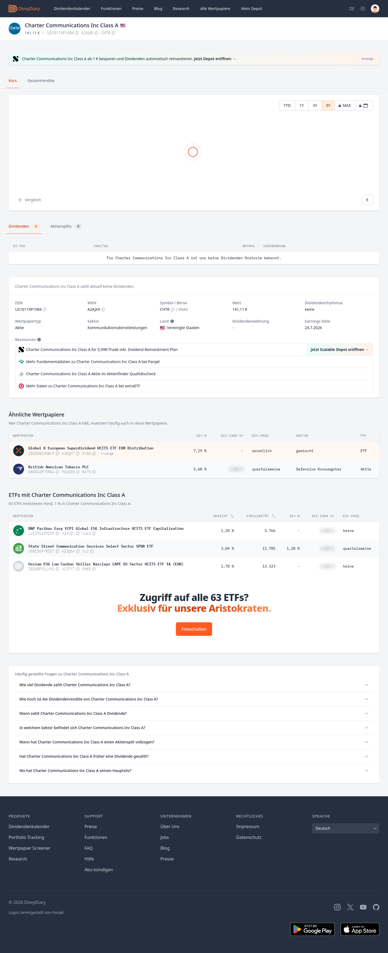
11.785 (268, 548)
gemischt (304, 450)
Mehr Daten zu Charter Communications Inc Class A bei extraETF (83, 385)
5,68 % (199, 469)
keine (348, 530)
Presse (167, 859)
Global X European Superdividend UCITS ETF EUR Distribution (90, 447)
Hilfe (89, 859)
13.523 (268, 566)
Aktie (366, 469)
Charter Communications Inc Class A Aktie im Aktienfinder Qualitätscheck (91, 373)
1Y (302, 105)
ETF (364, 450)
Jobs (164, 837)
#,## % (236, 469)
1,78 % (227, 566)
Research (18, 859)
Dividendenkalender (72, 8)
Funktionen (111, 8)
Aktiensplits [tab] (66, 226)
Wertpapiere (215, 8)
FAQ (89, 848)
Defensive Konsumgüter (318, 469)
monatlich (262, 450)
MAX (344, 105)
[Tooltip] (171, 321)
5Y (328, 105)
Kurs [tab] (13, 80)
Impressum (247, 826)
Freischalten (194, 629)
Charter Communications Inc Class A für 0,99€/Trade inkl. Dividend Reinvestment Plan (102, 349)
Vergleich (29, 200)
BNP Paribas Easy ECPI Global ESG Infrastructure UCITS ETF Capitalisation (105, 528)
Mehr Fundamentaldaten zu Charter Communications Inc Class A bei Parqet (93, 361)
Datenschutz (249, 837)
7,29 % (199, 450)
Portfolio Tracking (26, 837)
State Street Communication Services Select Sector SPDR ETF (90, 545)
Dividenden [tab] (24, 226)
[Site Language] (352, 8)
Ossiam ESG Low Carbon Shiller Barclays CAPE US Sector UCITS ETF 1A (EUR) (105, 563)
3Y (315, 105)
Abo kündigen (99, 870)
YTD (287, 105)
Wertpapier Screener (29, 848)
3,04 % (227, 548)
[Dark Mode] (363, 8)
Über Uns (169, 826)
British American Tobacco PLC (58, 466)
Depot (251, 8)
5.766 (270, 530)
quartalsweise (266, 469)
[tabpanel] (194, 153)
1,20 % (227, 530)
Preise (137, 8)
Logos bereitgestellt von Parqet (36, 912)
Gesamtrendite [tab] (40, 80)
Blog (164, 848)
